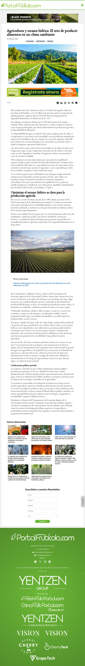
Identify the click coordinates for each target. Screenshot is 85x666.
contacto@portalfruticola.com (43, 552)
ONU (48, 118)
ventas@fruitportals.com (43, 555)
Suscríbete (83, 501)
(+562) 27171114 (43, 549)
